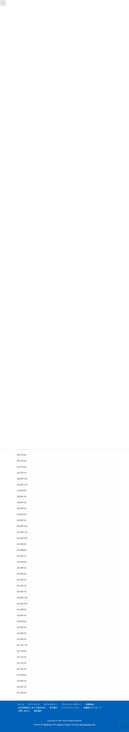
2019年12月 (22, 526)
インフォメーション (70, 707)
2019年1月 (21, 591)
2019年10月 (22, 538)
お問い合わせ (24, 710)
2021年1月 (21, 472)
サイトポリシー (51, 704)
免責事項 (90, 704)
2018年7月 (21, 615)
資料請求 (38, 710)
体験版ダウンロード (92, 707)
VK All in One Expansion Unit (83, 724)
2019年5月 (21, 567)
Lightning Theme (63, 724)
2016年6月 (21, 675)
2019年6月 (21, 561)
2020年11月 (22, 484)
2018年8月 (21, 609)
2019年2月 (21, 585)
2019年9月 (21, 544)
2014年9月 (21, 692)
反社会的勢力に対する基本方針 (32, 707)
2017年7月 (21, 657)
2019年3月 (21, 579)
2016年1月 (21, 686)
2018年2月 (21, 639)
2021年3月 (21, 460)
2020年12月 (22, 478)
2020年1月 (21, 520)
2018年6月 (21, 621)
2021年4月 (21, 454)
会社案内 (54, 707)
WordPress (47, 724)
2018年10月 (22, 603)
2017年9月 (21, 651)
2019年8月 (21, 550)
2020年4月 (21, 502)
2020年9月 (21, 490)
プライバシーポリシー (72, 704)
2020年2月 (21, 514)
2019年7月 (21, 556)
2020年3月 (21, 508)
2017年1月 (21, 669)
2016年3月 (21, 680)
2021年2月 (21, 466)
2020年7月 (21, 496)
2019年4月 (21, 573)
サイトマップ (34, 704)
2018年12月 (22, 597)
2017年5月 (21, 663)
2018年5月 (21, 627)
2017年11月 (22, 645)
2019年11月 (22, 532)
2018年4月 (21, 633)
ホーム (21, 704)
